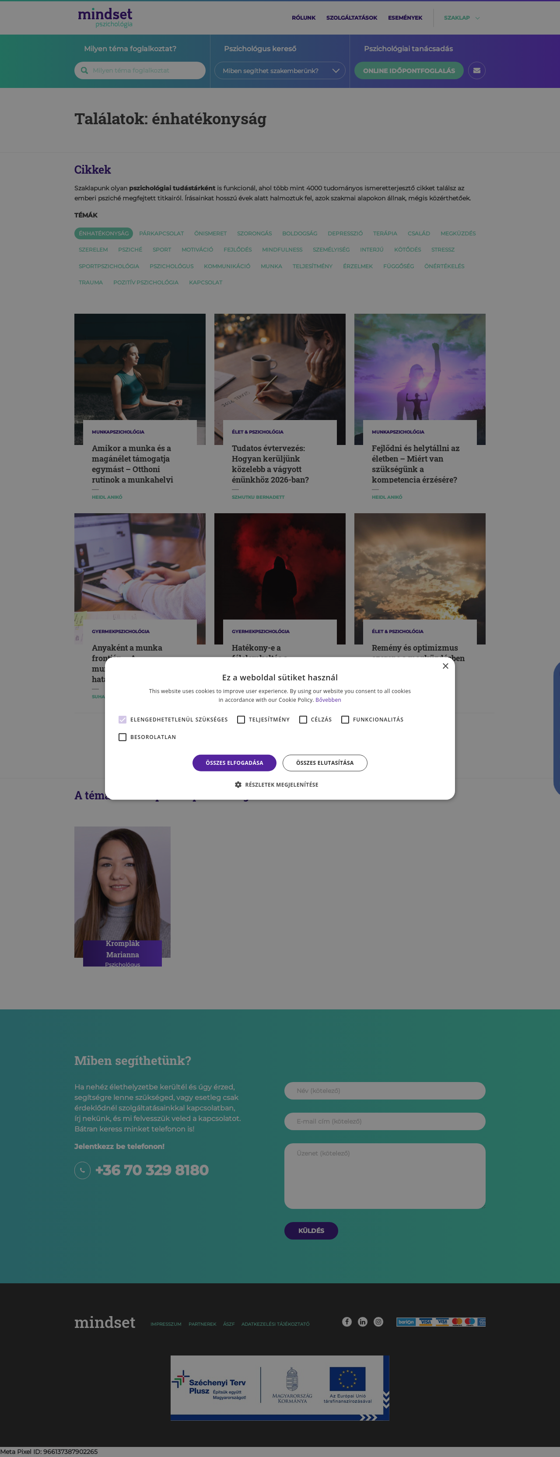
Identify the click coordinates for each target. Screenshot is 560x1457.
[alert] (280, 728)
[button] (280, 784)
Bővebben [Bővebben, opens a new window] (328, 700)
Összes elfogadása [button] (234, 763)
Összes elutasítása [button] (325, 763)
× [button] (445, 666)
